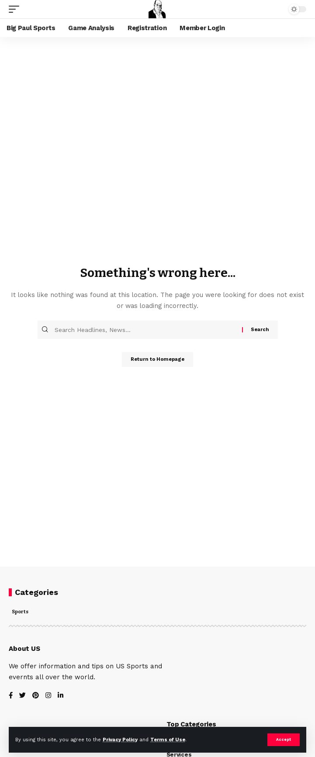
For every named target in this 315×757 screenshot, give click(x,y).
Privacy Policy (120, 740)
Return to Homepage (157, 359)
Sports (20, 612)
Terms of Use (167, 740)
